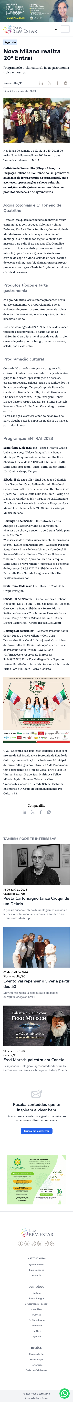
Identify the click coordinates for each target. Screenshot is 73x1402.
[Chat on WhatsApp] (64, 1393)
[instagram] (26, 1243)
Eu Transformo (37, 1320)
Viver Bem (36, 1309)
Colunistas (36, 1325)
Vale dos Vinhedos (36, 1370)
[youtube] (52, 1243)
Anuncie (36, 1275)
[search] (56, 29)
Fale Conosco (36, 1270)
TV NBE (36, 1331)
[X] (33, 1243)
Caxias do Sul (36, 1354)
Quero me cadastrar (36, 1131)
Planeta (36, 1314)
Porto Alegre (37, 1359)
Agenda (36, 1336)
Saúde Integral (36, 1298)
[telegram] (46, 1243)
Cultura (37, 1293)
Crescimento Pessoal (36, 1304)
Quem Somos (36, 1264)
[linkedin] (39, 1243)
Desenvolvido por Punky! (36, 1398)
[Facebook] (20, 1243)
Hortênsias (36, 1365)
